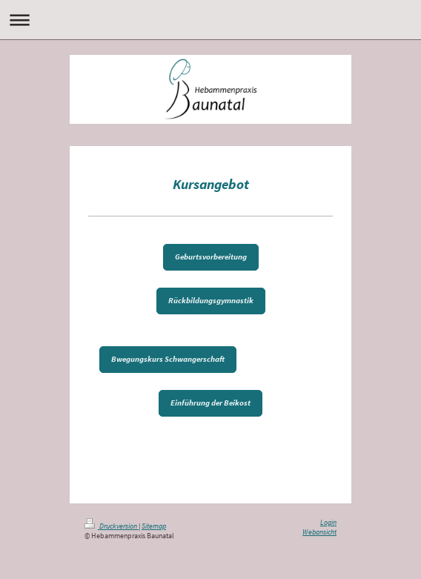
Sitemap (154, 526)
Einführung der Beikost (210, 402)
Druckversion (111, 526)
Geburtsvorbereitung (211, 256)
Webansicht (319, 532)
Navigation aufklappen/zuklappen (210, 20)
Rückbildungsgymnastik (210, 300)
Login (328, 522)
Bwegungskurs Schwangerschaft (168, 359)
